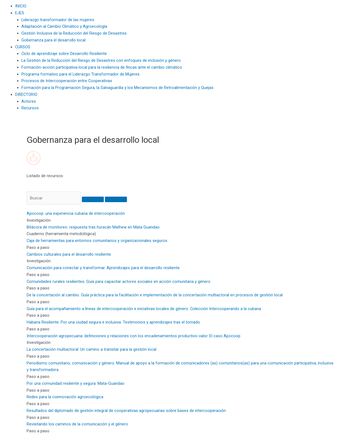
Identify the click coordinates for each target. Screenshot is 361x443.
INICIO (21, 6)
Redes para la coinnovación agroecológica (65, 397)
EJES (19, 12)
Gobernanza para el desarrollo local (53, 40)
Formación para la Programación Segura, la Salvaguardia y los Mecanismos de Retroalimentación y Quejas (117, 87)
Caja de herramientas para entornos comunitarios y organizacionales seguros (97, 240)
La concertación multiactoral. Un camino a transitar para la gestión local (92, 349)
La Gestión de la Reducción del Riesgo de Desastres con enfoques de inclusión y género (101, 60)
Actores (28, 101)
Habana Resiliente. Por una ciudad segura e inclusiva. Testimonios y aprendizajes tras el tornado (113, 322)
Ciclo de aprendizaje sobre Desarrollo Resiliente (64, 53)
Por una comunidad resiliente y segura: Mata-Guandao (75, 383)
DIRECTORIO (26, 94)
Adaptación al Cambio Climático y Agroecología (64, 26)
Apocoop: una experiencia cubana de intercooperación (76, 213)
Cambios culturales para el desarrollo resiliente (69, 254)
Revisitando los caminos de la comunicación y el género (77, 424)
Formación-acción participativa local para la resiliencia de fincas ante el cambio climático (101, 67)
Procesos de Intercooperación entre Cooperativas (66, 80)
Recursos (30, 107)
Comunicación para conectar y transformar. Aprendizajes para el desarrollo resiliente (103, 268)
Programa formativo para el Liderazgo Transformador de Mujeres (80, 74)
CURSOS (22, 46)
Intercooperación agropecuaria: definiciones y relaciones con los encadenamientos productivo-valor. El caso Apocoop (133, 335)
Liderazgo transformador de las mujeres (58, 19)
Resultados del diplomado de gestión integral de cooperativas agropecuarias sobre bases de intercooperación (126, 410)
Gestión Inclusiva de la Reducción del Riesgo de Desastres (74, 33)
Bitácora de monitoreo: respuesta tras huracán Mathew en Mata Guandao (93, 227)
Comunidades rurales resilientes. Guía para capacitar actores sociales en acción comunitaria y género (119, 281)
